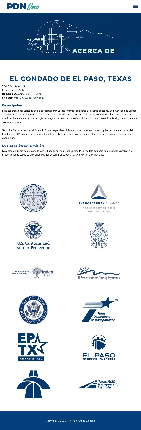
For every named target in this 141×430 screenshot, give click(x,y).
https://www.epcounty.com (29, 97)
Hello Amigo (78, 420)
